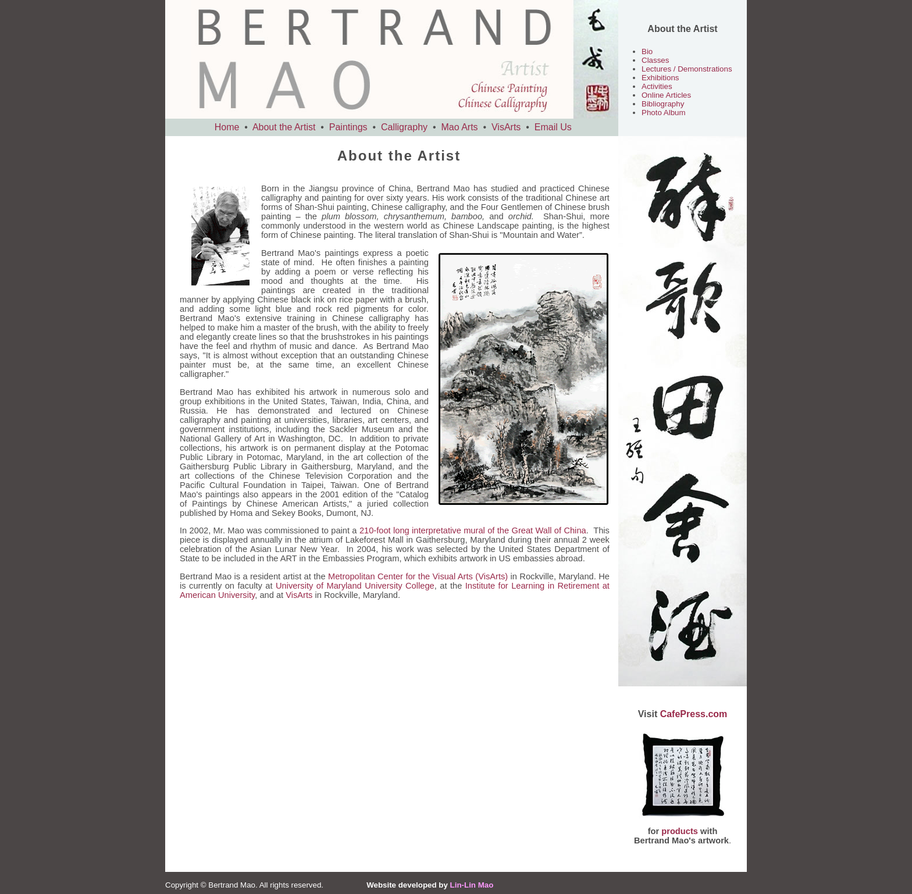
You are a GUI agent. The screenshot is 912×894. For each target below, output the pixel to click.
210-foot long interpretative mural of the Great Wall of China (472, 530)
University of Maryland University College (355, 585)
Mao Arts (459, 127)
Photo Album (664, 112)
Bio (647, 51)
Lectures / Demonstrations (687, 69)
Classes (655, 60)
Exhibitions (660, 77)
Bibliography (663, 103)
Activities (657, 86)
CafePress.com (694, 714)
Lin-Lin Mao (472, 885)
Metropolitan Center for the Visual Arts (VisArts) (418, 576)
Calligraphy (404, 127)
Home (227, 127)
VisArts (506, 127)
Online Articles (666, 95)
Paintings (348, 127)
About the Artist (284, 127)
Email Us (553, 127)
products (679, 831)
